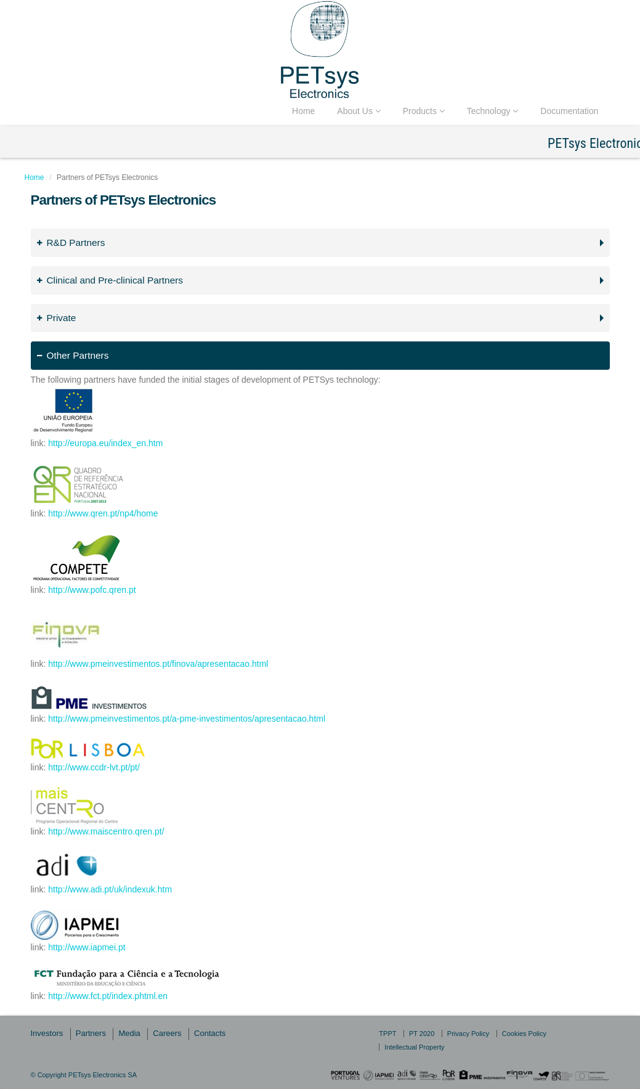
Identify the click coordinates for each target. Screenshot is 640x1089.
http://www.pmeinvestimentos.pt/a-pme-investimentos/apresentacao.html (186, 719)
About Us (358, 111)
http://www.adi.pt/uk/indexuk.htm (110, 889)
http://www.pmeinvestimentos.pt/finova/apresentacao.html (158, 664)
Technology (493, 111)
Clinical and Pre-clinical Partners (110, 280)
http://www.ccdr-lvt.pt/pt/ (94, 767)
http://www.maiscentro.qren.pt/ (106, 831)
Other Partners (73, 355)
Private (56, 317)
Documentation (569, 111)
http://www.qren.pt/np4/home (103, 513)
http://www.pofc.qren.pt (92, 590)
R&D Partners (71, 242)
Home (303, 111)
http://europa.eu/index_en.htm (105, 443)
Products (424, 111)
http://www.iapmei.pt (86, 947)
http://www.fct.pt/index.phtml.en (108, 996)
